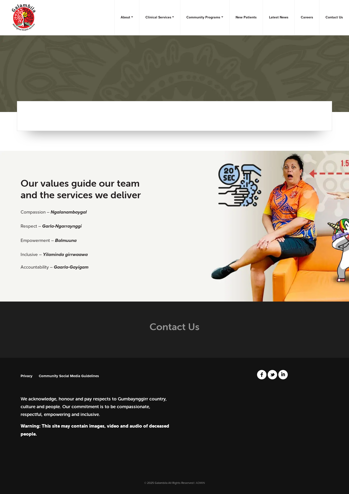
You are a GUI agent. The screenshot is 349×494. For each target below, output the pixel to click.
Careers (307, 17)
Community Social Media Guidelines (69, 376)
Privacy (26, 376)
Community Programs (203, 17)
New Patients (246, 17)
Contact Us (334, 17)
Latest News (278, 17)
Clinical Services (158, 17)
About (125, 17)
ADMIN (200, 483)
